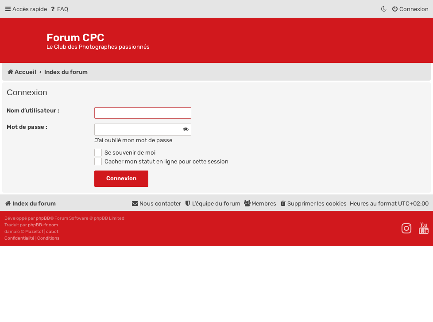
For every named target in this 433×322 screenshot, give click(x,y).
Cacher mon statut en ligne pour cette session (161, 161)
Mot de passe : (27, 127)
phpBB (43, 218)
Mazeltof (34, 231)
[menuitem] (58, 9)
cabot (52, 231)
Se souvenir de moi (124, 152)
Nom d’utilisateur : (33, 110)
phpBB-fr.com (43, 225)
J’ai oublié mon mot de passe (133, 140)
